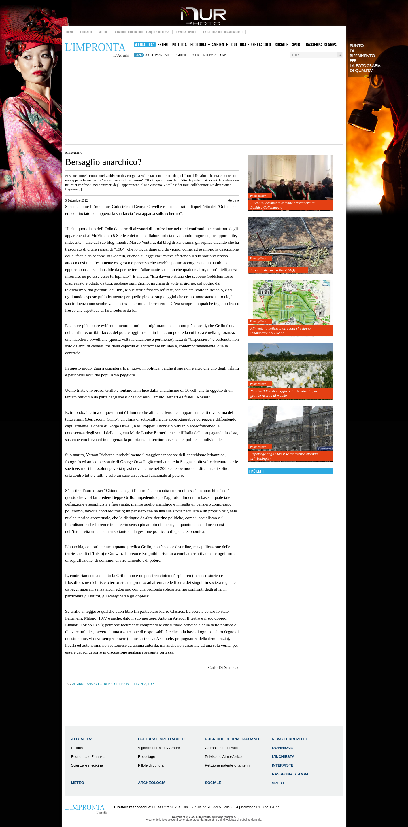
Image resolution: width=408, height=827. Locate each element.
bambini (179, 54)
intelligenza (136, 684)
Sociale (213, 783)
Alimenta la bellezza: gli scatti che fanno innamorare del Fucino (280, 330)
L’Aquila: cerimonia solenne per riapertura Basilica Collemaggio (282, 205)
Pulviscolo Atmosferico (223, 756)
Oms (223, 54)
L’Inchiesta (283, 756)
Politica (77, 748)
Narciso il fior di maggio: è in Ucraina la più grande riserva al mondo (283, 393)
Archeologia (152, 783)
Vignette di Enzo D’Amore (159, 748)
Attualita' (73, 152)
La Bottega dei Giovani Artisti (223, 32)
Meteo (103, 32)
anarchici (95, 684)
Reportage (146, 756)
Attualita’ (81, 739)
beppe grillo (114, 684)
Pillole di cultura (151, 765)
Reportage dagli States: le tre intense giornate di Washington (284, 456)
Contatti (86, 32)
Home (69, 32)
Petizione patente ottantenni (227, 765)
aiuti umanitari (157, 54)
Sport (278, 783)
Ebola (194, 54)
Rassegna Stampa (290, 774)
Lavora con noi (186, 32)
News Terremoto (289, 739)
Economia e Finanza (88, 756)
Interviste (282, 765)
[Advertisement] (204, 101)
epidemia (209, 54)
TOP (151, 684)
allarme (79, 684)
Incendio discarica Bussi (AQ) (272, 270)
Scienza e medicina (87, 765)
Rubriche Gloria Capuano (232, 739)
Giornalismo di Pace (221, 748)
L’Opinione (282, 748)
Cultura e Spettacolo (161, 739)
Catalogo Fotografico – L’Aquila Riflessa (141, 32)
